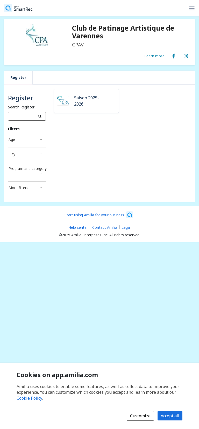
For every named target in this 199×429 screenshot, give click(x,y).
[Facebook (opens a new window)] (174, 55)
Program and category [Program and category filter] (27, 168)
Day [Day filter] (12, 153)
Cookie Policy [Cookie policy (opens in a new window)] (29, 398)
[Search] (40, 116)
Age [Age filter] (12, 139)
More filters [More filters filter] (18, 187)
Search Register (21, 107)
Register (18, 77)
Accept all (170, 416)
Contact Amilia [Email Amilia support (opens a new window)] (104, 227)
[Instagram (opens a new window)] (185, 55)
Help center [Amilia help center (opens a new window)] (78, 227)
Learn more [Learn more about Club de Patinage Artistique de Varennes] (154, 55)
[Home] (18, 8)
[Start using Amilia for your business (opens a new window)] (99, 214)
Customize (140, 416)
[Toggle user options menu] (192, 8)
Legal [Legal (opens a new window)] (126, 227)
